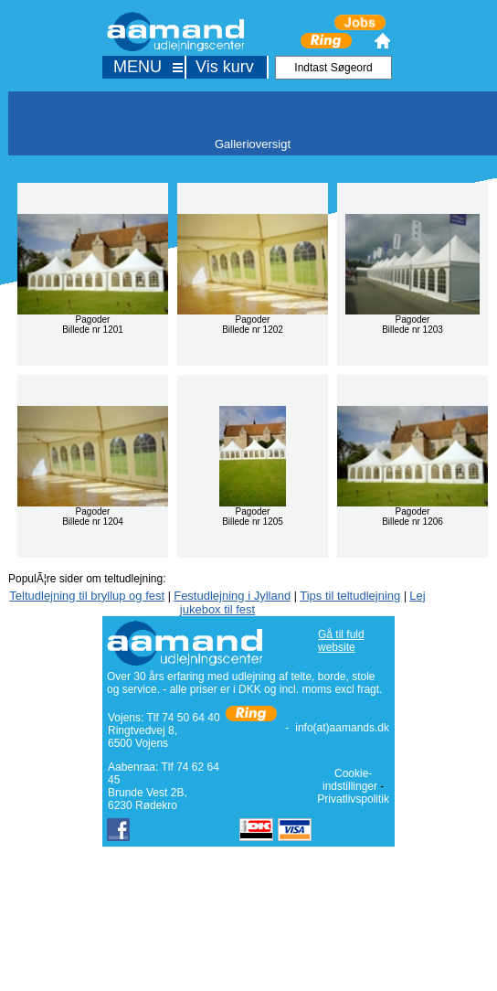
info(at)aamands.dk (342, 727)
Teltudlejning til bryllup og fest (86, 595)
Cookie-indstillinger (350, 780)
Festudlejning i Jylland (232, 595)
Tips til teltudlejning (350, 595)
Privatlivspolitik (353, 799)
